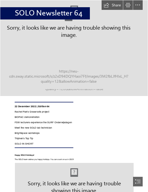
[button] (112, 5)
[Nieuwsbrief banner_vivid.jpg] (74, 48)
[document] (74, 96)
